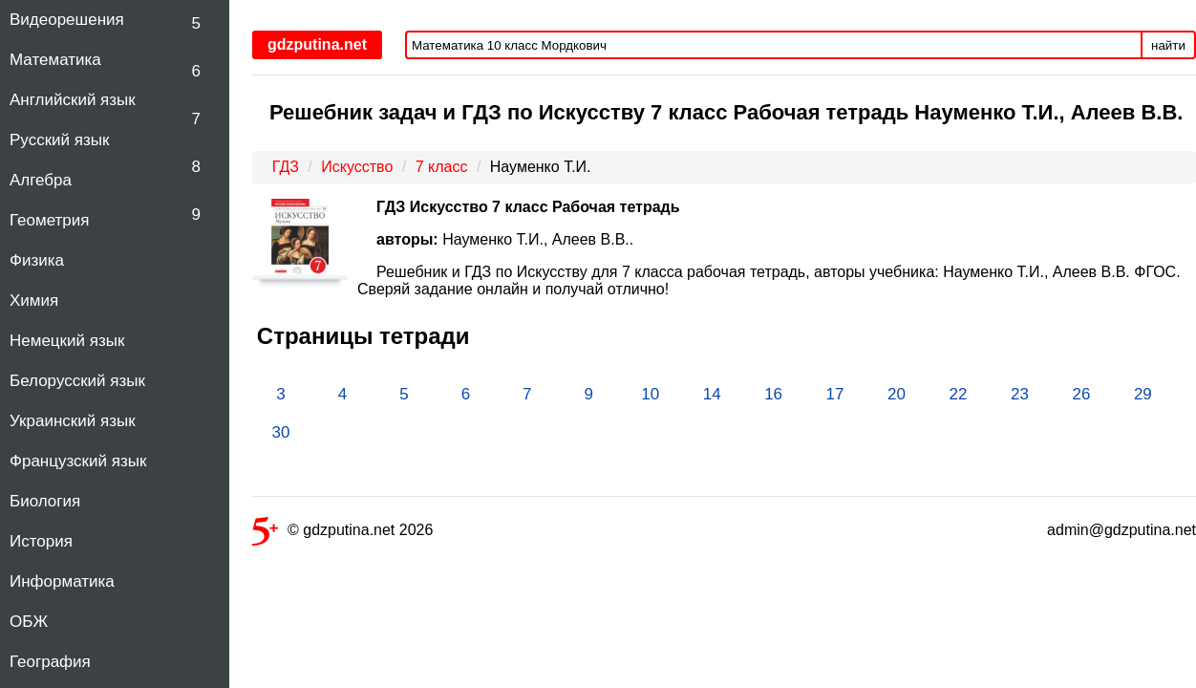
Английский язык (73, 100)
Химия (34, 300)
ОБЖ (29, 622)
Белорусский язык (77, 381)
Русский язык (59, 140)
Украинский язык (73, 421)
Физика (37, 260)
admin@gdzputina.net (1121, 530)
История (41, 541)
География (50, 662)
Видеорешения (67, 20)
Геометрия (50, 220)
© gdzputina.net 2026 (342, 534)
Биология (45, 501)
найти (1168, 45)
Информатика (62, 581)
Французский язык (78, 461)
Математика (55, 60)
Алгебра (41, 180)
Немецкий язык (67, 341)
